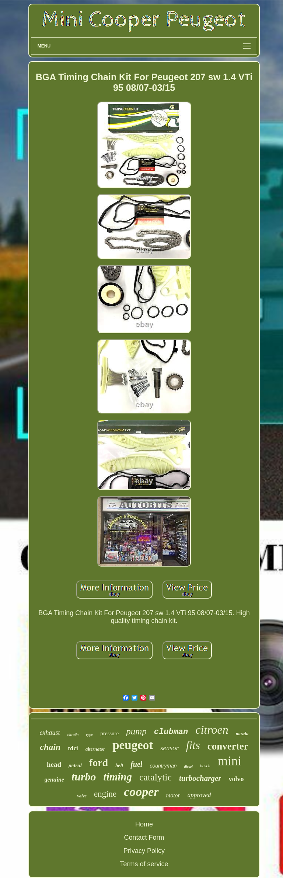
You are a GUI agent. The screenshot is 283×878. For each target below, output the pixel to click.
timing (118, 777)
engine (105, 793)
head (54, 764)
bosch (205, 765)
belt (119, 765)
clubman (171, 732)
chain (50, 747)
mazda (242, 733)
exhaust (50, 732)
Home (144, 824)
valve (82, 795)
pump (136, 731)
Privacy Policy (144, 850)
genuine (54, 779)
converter (227, 746)
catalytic (155, 777)
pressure (109, 733)
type (89, 734)
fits (193, 745)
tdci (73, 748)
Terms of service (144, 864)
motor (173, 795)
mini (229, 761)
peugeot (132, 745)
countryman (163, 766)
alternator (95, 749)
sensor (169, 748)
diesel (188, 767)
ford (98, 762)
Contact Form (144, 837)
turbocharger (200, 778)
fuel (136, 764)
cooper (141, 791)
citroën (73, 734)
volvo (236, 779)
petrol (75, 765)
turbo (83, 777)
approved (199, 794)
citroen (211, 729)
